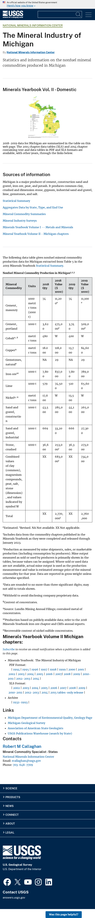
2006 (49, 674)
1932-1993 (20, 702)
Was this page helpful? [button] (63, 914)
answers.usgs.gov (14, 897)
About (10, 823)
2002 (11, 674)
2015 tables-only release (66, 692)
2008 (67, 674)
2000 (71, 669)
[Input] (60, 14)
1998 (53, 669)
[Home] (13, 17)
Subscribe (9, 649)
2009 (76, 674)
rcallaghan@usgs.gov (26, 760)
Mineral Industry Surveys (20, 220)
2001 (81, 669)
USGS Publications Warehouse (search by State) (40, 733)
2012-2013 (23, 678)
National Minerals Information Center (33, 25)
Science (11, 788)
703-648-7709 (23, 764)
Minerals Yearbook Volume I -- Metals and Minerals (38, 227)
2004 (30, 674)
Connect (12, 814)
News (9, 806)
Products (12, 797)
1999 (62, 669)
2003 (21, 674)
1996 (34, 669)
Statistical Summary (16, 200)
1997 (44, 669)
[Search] (78, 14)
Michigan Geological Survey (26, 723)
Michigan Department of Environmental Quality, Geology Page (50, 717)
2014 (36, 678)
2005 (39, 674)
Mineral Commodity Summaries (24, 214)
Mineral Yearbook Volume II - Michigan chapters (36, 234)
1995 (25, 669)
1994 (16, 669)
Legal (9, 832)
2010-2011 (15, 692)
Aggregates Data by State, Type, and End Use (33, 207)
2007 (58, 674)
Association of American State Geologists (35, 728)
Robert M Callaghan (22, 746)
